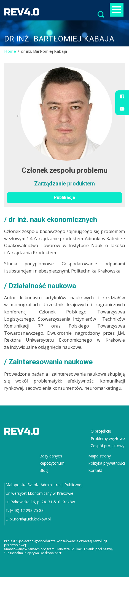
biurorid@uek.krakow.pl (30, 519)
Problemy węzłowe (108, 438)
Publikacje (64, 197)
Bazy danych (50, 456)
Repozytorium (51, 463)
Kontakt (95, 470)
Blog (43, 470)
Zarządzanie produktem (64, 183)
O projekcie (101, 431)
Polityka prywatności (106, 463)
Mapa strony (99, 456)
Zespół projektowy (107, 445)
